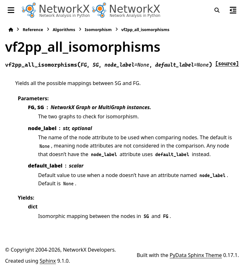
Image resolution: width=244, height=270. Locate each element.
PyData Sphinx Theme (196, 255)
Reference (33, 29)
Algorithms (64, 29)
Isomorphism (98, 29)
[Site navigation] (11, 10)
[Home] (11, 29)
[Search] (217, 10)
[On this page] (233, 10)
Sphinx (48, 260)
